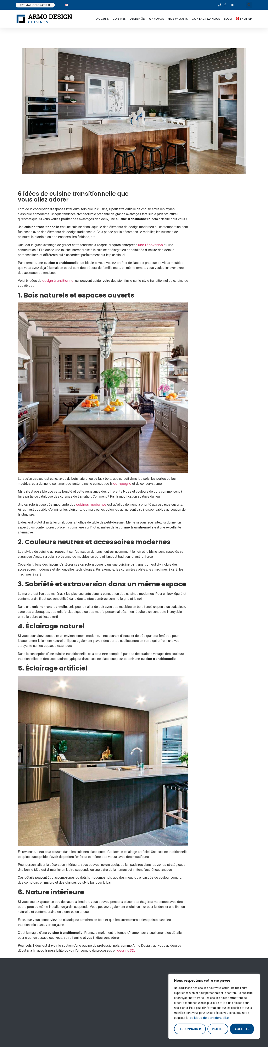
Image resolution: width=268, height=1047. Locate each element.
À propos (156, 19)
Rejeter (218, 1029)
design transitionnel (58, 280)
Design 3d (137, 19)
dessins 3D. (126, 950)
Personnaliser (190, 1029)
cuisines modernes (91, 504)
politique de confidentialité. (209, 1018)
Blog (228, 19)
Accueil (102, 19)
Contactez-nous (206, 19)
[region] (214, 1006)
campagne (122, 483)
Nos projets (178, 19)
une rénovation (150, 245)
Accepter (242, 1029)
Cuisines (119, 19)
